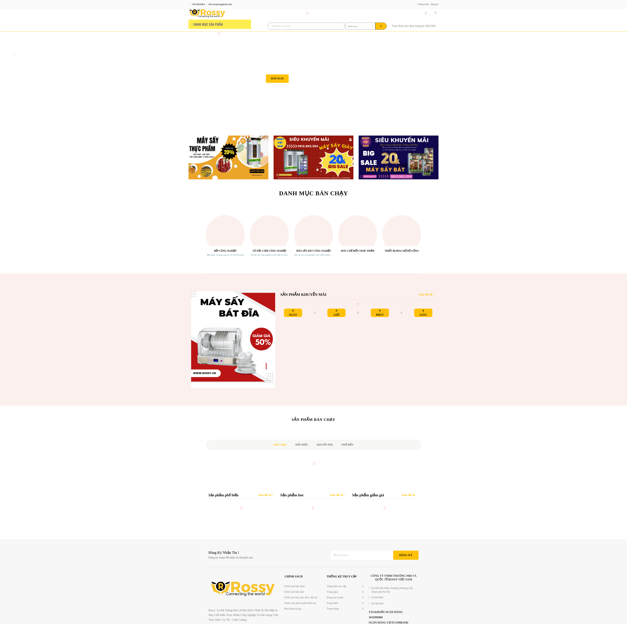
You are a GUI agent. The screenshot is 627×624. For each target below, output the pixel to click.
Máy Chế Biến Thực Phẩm (357, 251)
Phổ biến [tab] (347, 444)
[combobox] (360, 26)
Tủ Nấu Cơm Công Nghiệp (269, 251)
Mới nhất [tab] (301, 444)
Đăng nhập (424, 4)
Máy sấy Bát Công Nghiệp (313, 251)
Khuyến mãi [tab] (325, 444)
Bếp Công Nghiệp (225, 251)
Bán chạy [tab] (280, 444)
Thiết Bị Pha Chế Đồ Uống (402, 251)
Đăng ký (434, 4)
